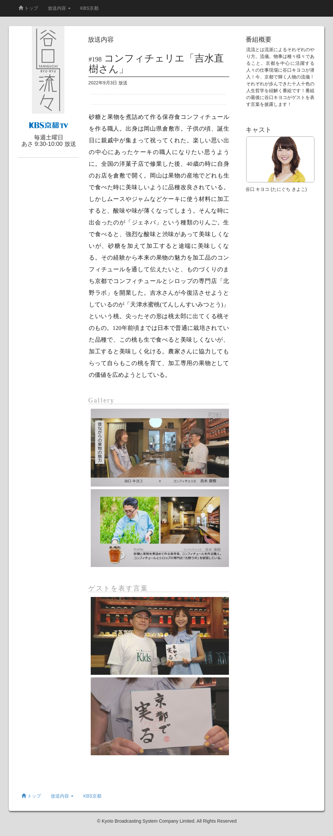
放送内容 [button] (59, 8)
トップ (28, 8)
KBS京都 (89, 8)
